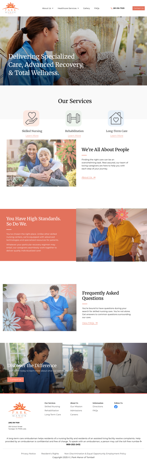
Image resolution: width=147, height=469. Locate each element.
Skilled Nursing (32, 131)
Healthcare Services (68, 8)
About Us (47, 8)
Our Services (50, 403)
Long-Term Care (116, 131)
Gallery (86, 8)
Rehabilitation (74, 131)
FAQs (96, 8)
